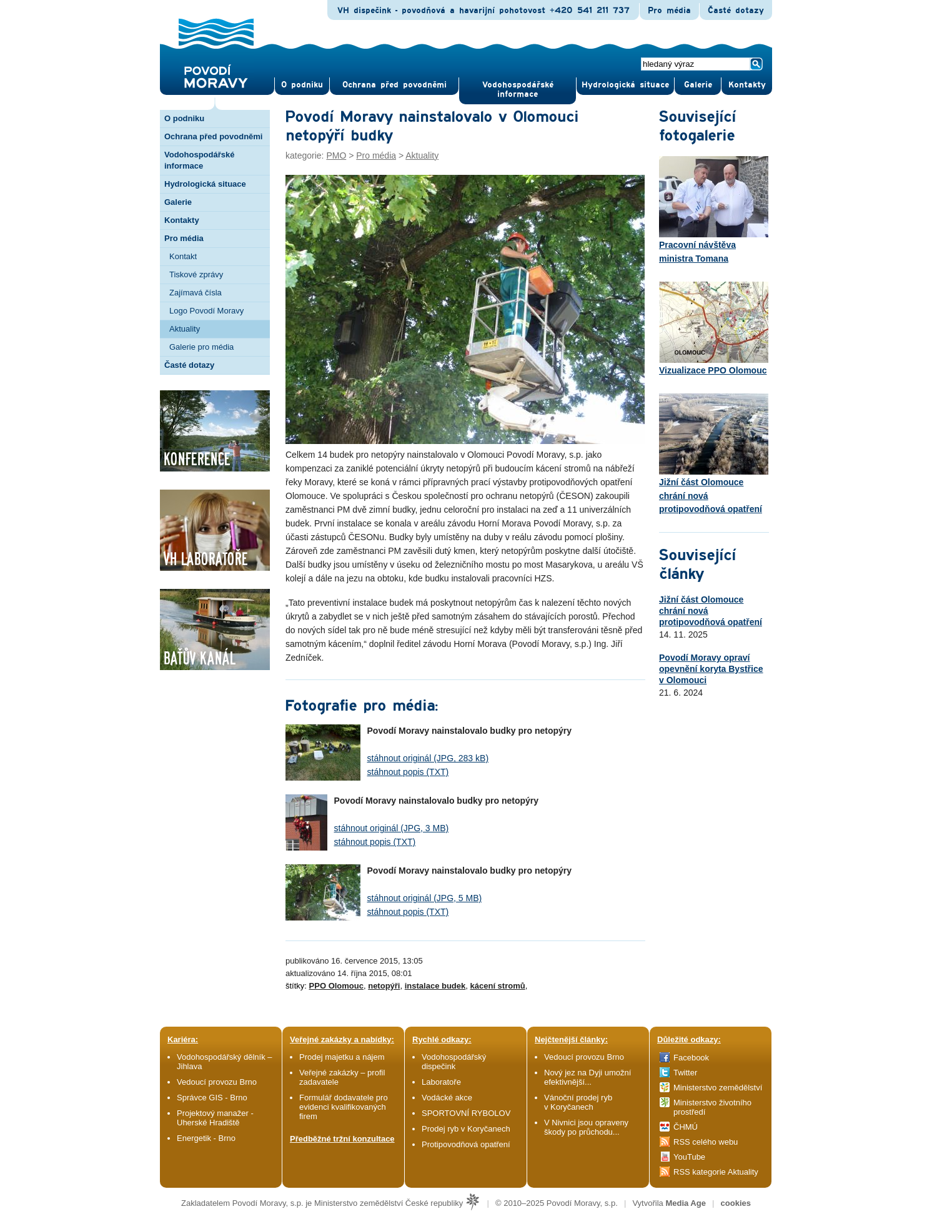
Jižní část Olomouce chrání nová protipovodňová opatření (713, 454)
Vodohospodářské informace (517, 90)
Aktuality (184, 328)
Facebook (691, 1057)
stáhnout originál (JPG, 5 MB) (424, 898)
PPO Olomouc (336, 985)
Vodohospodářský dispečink (454, 1061)
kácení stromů (497, 985)
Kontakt (183, 256)
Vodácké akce (447, 1097)
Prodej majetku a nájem (342, 1057)
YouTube (689, 1157)
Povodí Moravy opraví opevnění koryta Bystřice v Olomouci (711, 669)
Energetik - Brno (206, 1138)
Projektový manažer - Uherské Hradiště (215, 1117)
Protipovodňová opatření (466, 1144)
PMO (336, 155)
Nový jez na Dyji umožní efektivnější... (587, 1077)
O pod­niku (302, 85)
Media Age (685, 1203)
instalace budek (435, 985)
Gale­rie (698, 85)
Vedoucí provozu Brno (217, 1082)
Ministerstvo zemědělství (717, 1087)
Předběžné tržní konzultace (342, 1138)
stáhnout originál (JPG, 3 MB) (391, 828)
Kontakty (181, 220)
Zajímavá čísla (195, 292)
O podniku (184, 118)
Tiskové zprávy (196, 274)
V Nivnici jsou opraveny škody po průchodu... (586, 1127)
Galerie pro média (201, 347)
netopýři (384, 985)
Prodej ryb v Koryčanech (466, 1128)
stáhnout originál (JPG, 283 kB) (428, 758)
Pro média (669, 10)
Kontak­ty (747, 85)
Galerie (178, 202)
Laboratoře (441, 1082)
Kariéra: (182, 1039)
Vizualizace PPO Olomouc (713, 328)
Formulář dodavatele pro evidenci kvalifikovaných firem (343, 1107)
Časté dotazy (736, 10)
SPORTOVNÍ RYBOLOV (466, 1113)
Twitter (685, 1072)
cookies (736, 1203)
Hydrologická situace (625, 85)
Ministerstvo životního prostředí (712, 1107)
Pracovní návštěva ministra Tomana (713, 210)
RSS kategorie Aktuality (715, 1172)
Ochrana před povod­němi (394, 85)
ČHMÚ (685, 1127)
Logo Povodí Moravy (206, 310)
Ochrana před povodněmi (213, 136)
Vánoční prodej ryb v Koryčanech (578, 1102)
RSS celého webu (705, 1142)
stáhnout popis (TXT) (408, 772)
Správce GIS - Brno (212, 1097)
